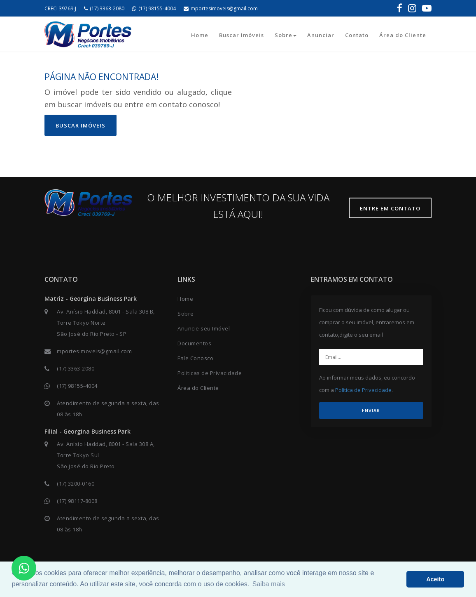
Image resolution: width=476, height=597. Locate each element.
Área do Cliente (402, 35)
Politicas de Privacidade (209, 373)
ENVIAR (371, 410)
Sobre (285, 35)
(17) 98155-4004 (154, 8)
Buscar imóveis (80, 125)
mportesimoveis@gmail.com (221, 8)
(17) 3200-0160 (75, 483)
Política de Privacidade (363, 390)
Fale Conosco (195, 358)
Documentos (194, 343)
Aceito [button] (435, 579)
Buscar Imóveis (241, 35)
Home (199, 35)
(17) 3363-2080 (104, 8)
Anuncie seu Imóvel (203, 328)
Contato (357, 35)
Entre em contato (390, 208)
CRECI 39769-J (60, 8)
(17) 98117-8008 (77, 501)
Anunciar (320, 35)
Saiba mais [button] (268, 584)
